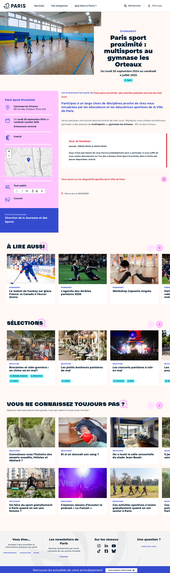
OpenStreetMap (41, 176)
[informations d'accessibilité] (29, 191)
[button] (28, 160)
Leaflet (28, 176)
